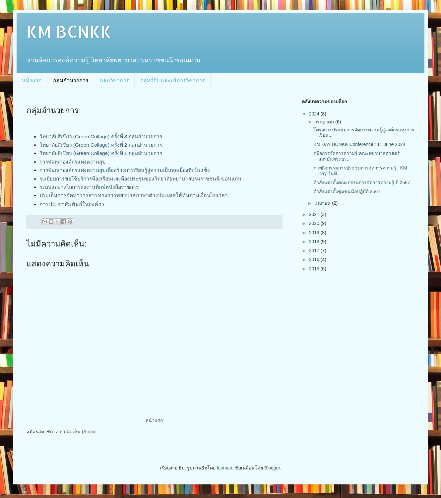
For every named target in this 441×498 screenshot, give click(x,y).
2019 (315, 232)
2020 (315, 223)
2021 (315, 214)
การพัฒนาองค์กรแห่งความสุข (72, 162)
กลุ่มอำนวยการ (71, 80)
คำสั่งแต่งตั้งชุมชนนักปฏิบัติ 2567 (347, 191)
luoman (224, 467)
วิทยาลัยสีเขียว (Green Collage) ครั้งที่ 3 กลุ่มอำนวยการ (100, 136)
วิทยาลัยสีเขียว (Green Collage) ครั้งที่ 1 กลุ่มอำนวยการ (100, 153)
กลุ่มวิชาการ (114, 80)
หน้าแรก (32, 80)
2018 (315, 241)
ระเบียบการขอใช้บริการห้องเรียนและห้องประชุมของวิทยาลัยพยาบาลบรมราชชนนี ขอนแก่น (140, 178)
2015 (315, 268)
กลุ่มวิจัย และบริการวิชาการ (172, 80)
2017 (315, 250)
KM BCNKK (69, 31)
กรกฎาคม (324, 121)
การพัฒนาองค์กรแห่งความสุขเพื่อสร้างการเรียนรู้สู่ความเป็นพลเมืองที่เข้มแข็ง (124, 170)
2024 (315, 113)
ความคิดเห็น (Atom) (75, 431)
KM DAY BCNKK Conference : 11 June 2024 (359, 144)
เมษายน (323, 203)
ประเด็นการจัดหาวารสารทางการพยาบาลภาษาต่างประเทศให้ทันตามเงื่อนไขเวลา (133, 195)
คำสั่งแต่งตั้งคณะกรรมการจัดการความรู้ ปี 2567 (361, 182)
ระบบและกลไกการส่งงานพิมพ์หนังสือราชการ (89, 187)
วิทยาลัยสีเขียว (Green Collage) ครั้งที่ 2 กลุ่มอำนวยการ (100, 145)
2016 (315, 259)
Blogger (272, 467)
